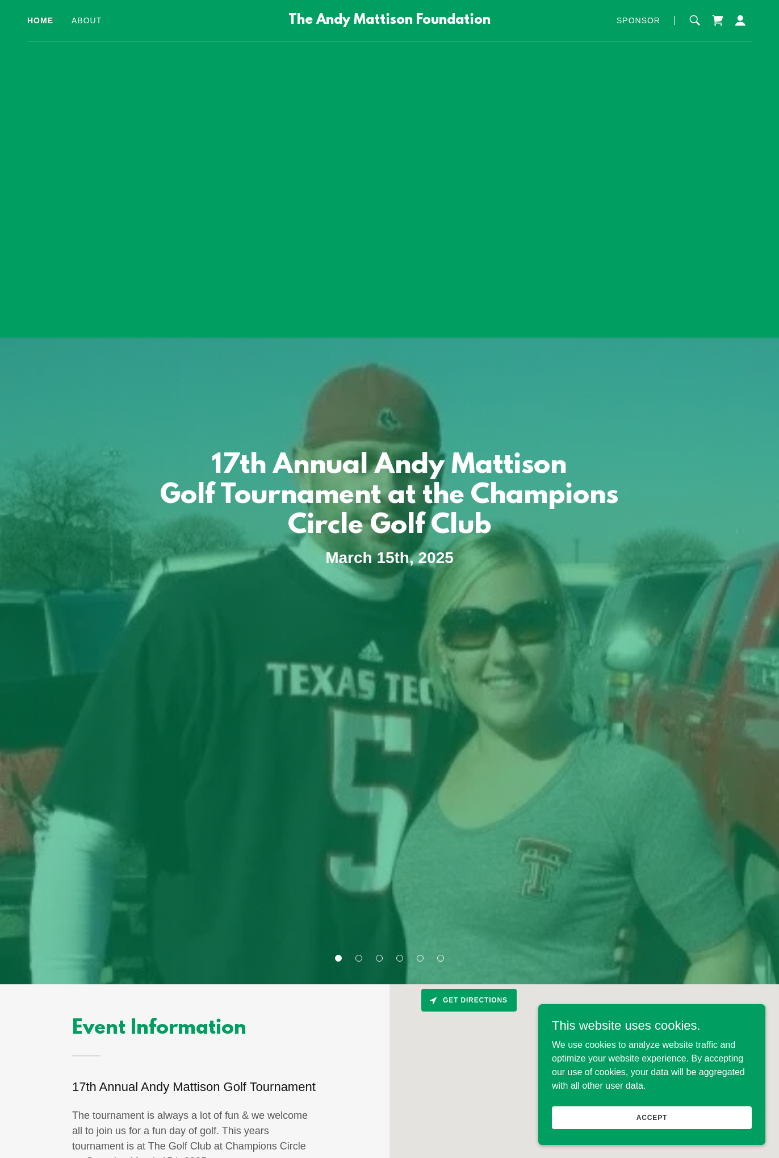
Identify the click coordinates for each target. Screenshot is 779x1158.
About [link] (87, 20)
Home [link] (40, 20)
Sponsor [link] (638, 20)
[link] (389, 21)
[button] (338, 958)
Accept (651, 1117)
